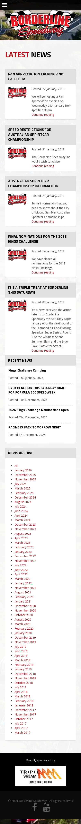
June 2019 (21, 651)
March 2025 (22, 488)
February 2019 (24, 665)
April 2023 (21, 538)
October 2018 (24, 683)
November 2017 (25, 714)
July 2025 (20, 484)
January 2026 (23, 470)
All (16, 466)
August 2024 (23, 502)
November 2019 (25, 642)
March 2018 (22, 696)
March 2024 (22, 520)
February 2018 (24, 701)
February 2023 (24, 547)
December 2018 (25, 674)
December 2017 (25, 710)
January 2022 (23, 583)
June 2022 (21, 570)
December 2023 (25, 524)
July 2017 (20, 723)
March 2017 (22, 732)
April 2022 (21, 574)
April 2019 (21, 656)
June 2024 (21, 511)
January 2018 (24, 705)
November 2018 (25, 678)
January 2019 (23, 669)
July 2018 (20, 687)
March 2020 (22, 624)
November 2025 (25, 479)
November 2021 (25, 588)
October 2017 (24, 719)
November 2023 (25, 529)
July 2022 (20, 565)
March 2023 (22, 543)
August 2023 (23, 533)
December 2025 (25, 475)
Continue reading (43, 115)
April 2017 (21, 728)
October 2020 (24, 615)
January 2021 (23, 601)
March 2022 (22, 579)
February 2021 (24, 597)
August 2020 (23, 619)
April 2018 (21, 692)
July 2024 (20, 506)
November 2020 (25, 610)
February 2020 (24, 628)
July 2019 (20, 647)
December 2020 (25, 606)
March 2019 (22, 660)
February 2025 (24, 493)
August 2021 (23, 592)
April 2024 (21, 515)
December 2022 (25, 556)
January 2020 (23, 633)
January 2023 (23, 552)
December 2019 (25, 637)
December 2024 (25, 497)
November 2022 (25, 561)
